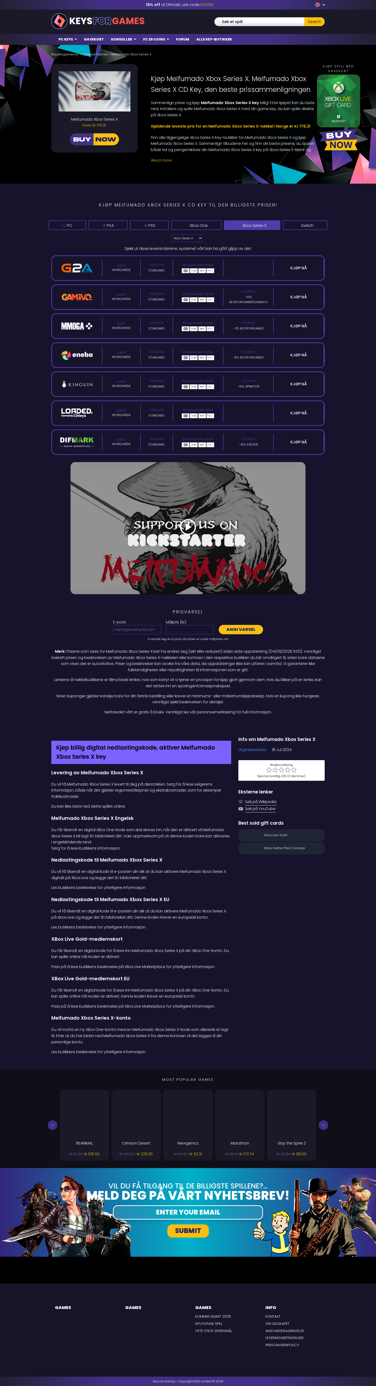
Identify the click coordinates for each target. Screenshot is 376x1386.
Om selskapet (277, 1323)
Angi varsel (240, 629)
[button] (52, 1125)
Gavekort (94, 39)
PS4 (112, 225)
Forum (182, 39)
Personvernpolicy (282, 1344)
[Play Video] (188, 528)
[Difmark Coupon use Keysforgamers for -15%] (188, 725)
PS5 (157, 225)
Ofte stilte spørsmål (213, 1330)
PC (68, 225)
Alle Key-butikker (214, 39)
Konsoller (123, 39)
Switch (306, 225)
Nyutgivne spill (209, 1323)
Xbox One (204, 225)
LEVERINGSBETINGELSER (284, 1337)
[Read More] (235, 160)
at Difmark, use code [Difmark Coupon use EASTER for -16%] (179, 4)
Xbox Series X (257, 225)
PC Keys (68, 39)
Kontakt (272, 1316)
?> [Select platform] (186, 238)
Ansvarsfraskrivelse (284, 1330)
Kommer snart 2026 (213, 1316)
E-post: (119, 622)
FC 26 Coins (156, 39)
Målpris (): (176, 622)
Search (314, 21)
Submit (188, 1230)
